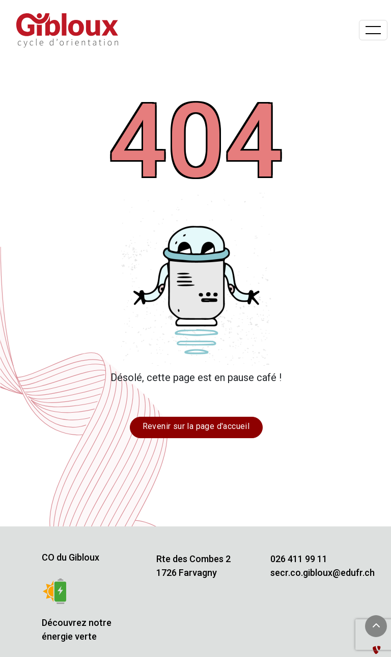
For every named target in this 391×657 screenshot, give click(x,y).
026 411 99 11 (298, 558)
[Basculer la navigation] (373, 30)
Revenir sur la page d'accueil (196, 426)
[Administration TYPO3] (379, 650)
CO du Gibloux (70, 557)
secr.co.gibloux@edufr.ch (322, 572)
